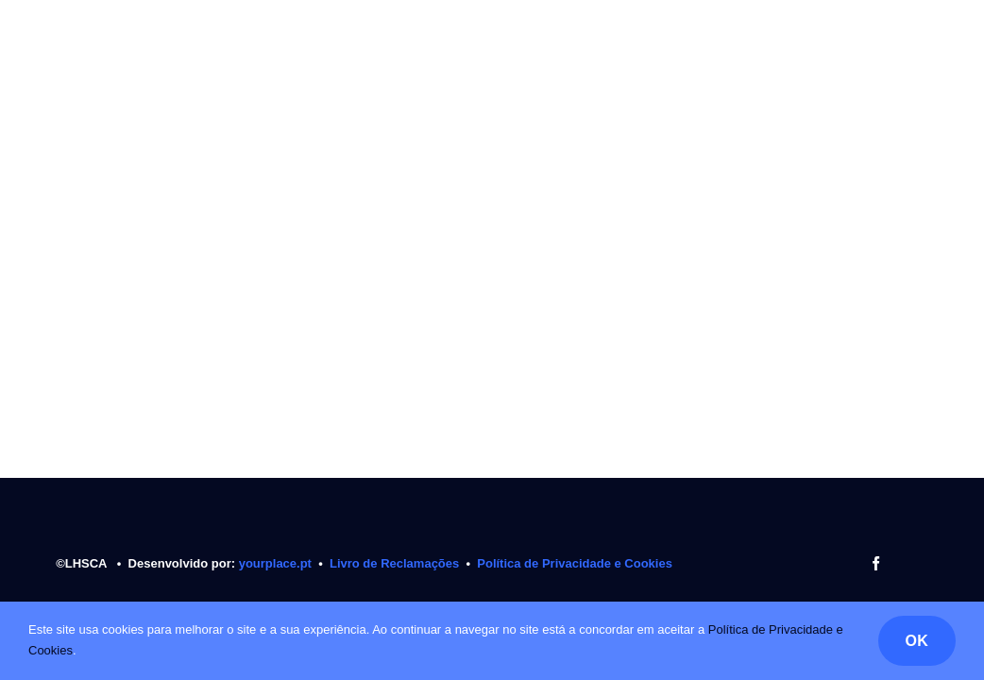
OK (917, 641)
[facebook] (876, 563)
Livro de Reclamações (394, 563)
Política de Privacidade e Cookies (574, 563)
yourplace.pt (277, 563)
